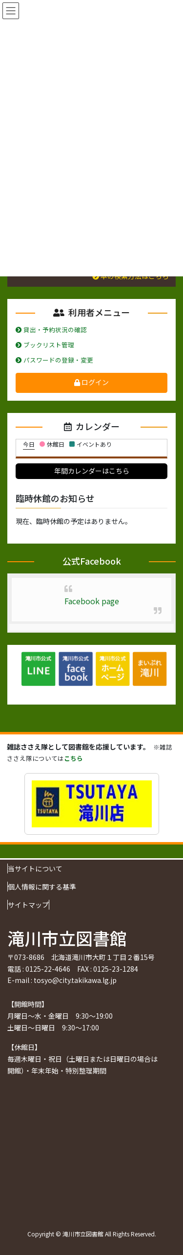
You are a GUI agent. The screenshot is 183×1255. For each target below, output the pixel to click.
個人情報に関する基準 (42, 886)
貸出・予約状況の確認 (51, 329)
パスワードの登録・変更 (54, 360)
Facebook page (91, 601)
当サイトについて (35, 868)
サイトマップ (28, 905)
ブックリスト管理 (45, 344)
